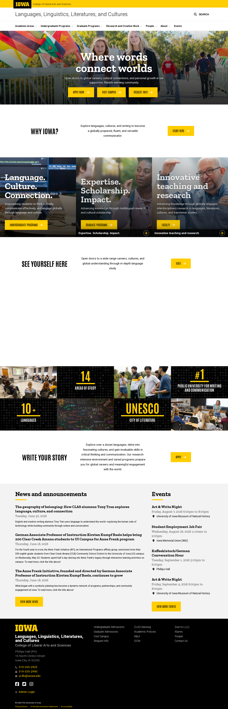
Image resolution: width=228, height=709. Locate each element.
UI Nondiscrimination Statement (44, 706)
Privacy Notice (21, 706)
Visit (181, 263)
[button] (201, 14)
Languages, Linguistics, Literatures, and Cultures (71, 14)
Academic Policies (145, 631)
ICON (137, 640)
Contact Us (181, 640)
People (179, 636)
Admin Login (27, 692)
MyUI (137, 636)
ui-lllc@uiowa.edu (27, 676)
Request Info (143, 92)
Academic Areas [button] (24, 26)
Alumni (179, 631)
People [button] (150, 26)
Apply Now (81, 92)
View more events (166, 606)
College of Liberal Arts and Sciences (52, 4)
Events (178, 26)
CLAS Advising (142, 627)
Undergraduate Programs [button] (55, 26)
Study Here (181, 131)
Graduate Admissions (106, 631)
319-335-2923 (26, 667)
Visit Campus (111, 92)
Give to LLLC (182, 627)
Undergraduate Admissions (109, 627)
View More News (29, 601)
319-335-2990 (26, 671)
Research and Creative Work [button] (122, 26)
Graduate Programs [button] (88, 26)
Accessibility (66, 706)
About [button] (164, 26)
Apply (181, 457)
